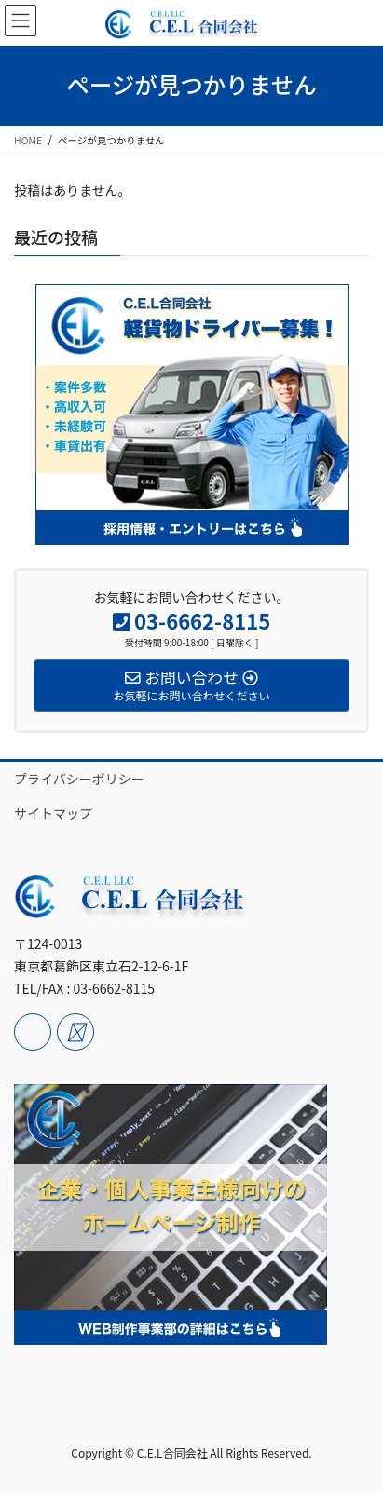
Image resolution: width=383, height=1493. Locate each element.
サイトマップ (53, 813)
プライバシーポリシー (79, 778)
